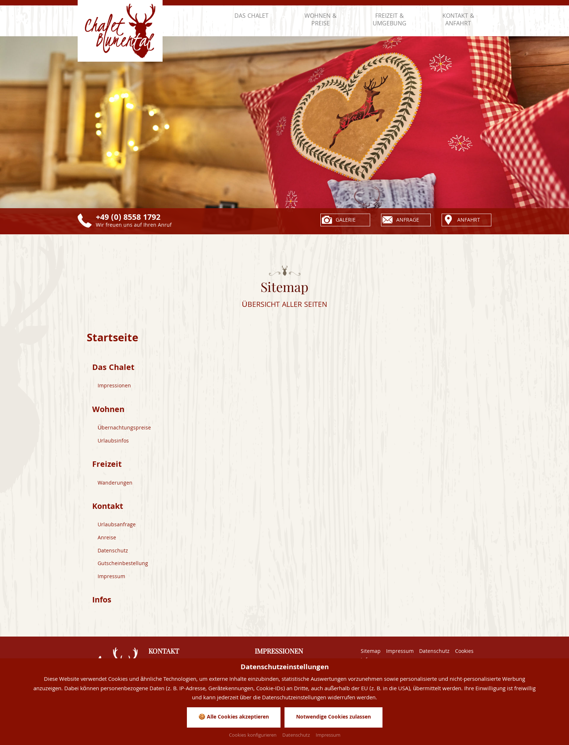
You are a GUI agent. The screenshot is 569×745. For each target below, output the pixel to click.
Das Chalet (114, 369)
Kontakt (109, 509)
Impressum (112, 579)
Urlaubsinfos (114, 442)
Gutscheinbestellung (123, 566)
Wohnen (109, 411)
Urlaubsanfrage (117, 527)
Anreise (107, 540)
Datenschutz (113, 553)
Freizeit (107, 467)
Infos (102, 603)
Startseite (113, 339)
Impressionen (115, 387)
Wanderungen (115, 485)
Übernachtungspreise (124, 429)
